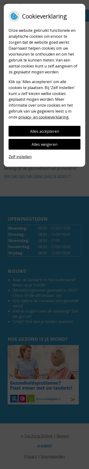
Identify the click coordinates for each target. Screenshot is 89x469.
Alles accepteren (44, 131)
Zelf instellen (20, 156)
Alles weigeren (44, 144)
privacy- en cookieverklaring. (43, 117)
